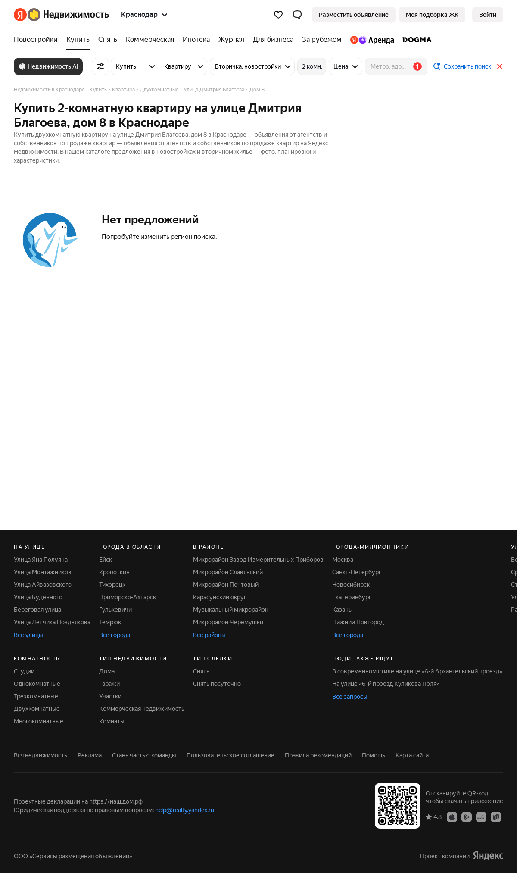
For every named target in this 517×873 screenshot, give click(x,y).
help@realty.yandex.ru (184, 810)
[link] (487, 14)
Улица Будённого (38, 597)
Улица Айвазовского (43, 584)
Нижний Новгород (358, 622)
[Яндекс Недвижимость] (68, 14)
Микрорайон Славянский (228, 572)
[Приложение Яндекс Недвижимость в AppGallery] (481, 816)
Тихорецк (112, 584)
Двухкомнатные (37, 708)
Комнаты (112, 721)
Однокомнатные (37, 683)
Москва (342, 559)
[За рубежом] (322, 39)
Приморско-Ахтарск (127, 597)
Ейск (105, 559)
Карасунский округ (219, 597)
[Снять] (107, 39)
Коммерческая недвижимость (141, 708)
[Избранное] (278, 14)
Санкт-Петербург (356, 572)
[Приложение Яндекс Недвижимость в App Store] (452, 816)
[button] (297, 14)
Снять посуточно (217, 683)
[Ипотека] (196, 39)
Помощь (373, 755)
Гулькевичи (115, 609)
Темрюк (110, 622)
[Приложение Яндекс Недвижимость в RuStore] (496, 816)
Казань (342, 609)
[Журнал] (231, 39)
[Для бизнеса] (273, 39)
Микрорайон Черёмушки (228, 622)
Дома (107, 671)
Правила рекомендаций (318, 755)
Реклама (90, 755)
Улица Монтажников (43, 572)
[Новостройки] (38, 39)
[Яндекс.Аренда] (372, 39)
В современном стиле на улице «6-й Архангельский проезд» (417, 671)
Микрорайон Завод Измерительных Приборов (258, 559)
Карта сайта (412, 755)
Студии (24, 671)
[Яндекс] (20, 14)
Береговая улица (37, 609)
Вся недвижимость (40, 755)
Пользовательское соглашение (230, 755)
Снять (201, 671)
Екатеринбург (351, 597)
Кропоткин (114, 572)
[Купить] (78, 39)
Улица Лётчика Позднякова (52, 622)
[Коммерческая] (149, 39)
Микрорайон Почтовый (225, 584)
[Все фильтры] (100, 66)
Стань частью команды (144, 755)
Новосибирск (351, 584)
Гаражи (109, 683)
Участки (110, 696)
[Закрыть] (499, 66)
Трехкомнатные (36, 696)
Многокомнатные (38, 721)
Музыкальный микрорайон (230, 609)
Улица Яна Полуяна (41, 559)
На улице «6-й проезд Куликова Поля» (385, 683)
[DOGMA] (415, 39)
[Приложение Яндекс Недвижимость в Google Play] (466, 816)
